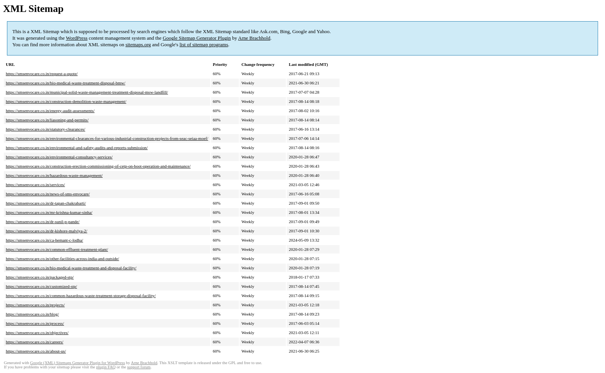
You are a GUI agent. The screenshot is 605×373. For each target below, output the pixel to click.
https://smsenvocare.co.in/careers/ (34, 341)
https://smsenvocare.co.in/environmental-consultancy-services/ (59, 157)
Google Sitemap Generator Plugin (197, 38)
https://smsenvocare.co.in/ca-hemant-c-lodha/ (44, 240)
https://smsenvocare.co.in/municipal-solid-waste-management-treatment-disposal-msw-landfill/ (87, 92)
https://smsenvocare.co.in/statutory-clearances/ (45, 129)
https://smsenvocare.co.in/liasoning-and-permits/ (47, 120)
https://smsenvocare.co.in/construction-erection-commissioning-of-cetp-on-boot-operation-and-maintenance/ (98, 166)
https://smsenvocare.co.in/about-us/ (36, 351)
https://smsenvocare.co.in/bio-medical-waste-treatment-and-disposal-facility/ (71, 267)
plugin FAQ (105, 367)
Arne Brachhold (254, 38)
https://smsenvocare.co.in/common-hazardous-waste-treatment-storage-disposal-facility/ (81, 295)
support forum (138, 367)
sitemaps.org (138, 44)
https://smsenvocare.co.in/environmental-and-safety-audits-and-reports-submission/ (77, 147)
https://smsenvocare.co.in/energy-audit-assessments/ (50, 110)
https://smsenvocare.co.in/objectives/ (37, 332)
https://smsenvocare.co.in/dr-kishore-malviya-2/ (46, 231)
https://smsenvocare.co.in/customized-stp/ (41, 286)
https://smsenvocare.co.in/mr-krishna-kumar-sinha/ (49, 212)
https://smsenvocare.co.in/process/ (35, 323)
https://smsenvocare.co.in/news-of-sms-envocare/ (48, 194)
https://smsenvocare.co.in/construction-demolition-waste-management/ (66, 101)
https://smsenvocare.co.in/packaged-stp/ (40, 277)
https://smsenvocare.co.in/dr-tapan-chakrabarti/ (46, 203)
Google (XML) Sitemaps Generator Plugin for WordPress (77, 363)
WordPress (77, 38)
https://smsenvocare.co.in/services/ (35, 184)
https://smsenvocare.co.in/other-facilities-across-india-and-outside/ (62, 258)
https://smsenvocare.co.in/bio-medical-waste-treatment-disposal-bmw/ (65, 83)
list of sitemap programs (203, 44)
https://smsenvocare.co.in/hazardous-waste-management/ (54, 175)
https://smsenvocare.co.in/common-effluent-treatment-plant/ (57, 249)
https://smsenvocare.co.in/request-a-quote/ (42, 73)
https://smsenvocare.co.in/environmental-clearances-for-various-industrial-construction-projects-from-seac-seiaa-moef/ (107, 138)
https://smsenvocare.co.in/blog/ (32, 314)
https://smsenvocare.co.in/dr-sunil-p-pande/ (42, 221)
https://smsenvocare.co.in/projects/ (35, 304)
